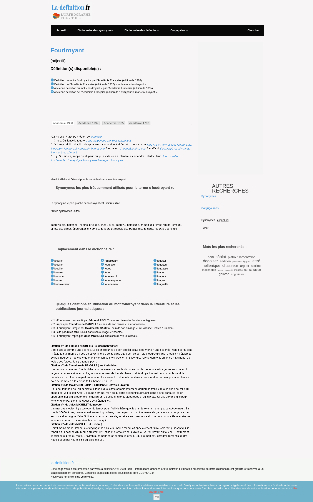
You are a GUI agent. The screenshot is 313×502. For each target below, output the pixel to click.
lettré (255, 261)
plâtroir (233, 257)
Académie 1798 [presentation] (139, 123)
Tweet (204, 227)
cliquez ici (222, 220)
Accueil (61, 30)
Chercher (253, 30)
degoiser (210, 261)
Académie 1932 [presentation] (88, 123)
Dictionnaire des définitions (142, 30)
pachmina (236, 261)
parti (211, 257)
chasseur (230, 265)
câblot (221, 257)
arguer (244, 266)
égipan (246, 261)
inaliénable (209, 269)
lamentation (247, 257)
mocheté (229, 270)
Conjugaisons (179, 30)
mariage (238, 270)
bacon (220, 270)
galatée (224, 274)
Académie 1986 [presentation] (63, 123)
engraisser (237, 274)
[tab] (63, 123)
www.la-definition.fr (106, 468)
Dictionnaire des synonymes (95, 30)
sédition (225, 261)
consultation (252, 269)
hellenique (211, 265)
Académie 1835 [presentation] (114, 123)
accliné (256, 266)
